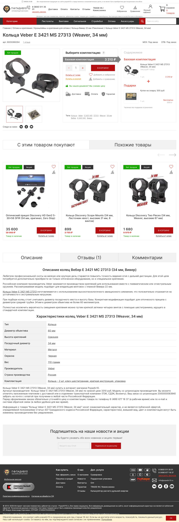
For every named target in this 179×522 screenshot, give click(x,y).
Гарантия (110, 94)
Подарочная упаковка (101, 478)
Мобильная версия (12, 479)
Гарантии (81, 487)
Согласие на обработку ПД (42, 496)
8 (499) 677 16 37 (166, 472)
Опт (92, 483)
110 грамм (54, 362)
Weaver (103, 115)
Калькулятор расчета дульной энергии (109, 491)
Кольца (74, 115)
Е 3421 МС (81, 118)
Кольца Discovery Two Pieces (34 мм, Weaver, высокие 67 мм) (148, 217)
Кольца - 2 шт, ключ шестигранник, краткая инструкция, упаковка (87, 381)
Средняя (53, 337)
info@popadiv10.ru (166, 480)
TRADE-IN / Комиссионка (99, 9)
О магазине (83, 474)
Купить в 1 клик (73, 75)
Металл (52, 349)
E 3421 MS (88, 115)
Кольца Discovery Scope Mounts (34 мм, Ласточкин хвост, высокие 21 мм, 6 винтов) (89, 218)
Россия (52, 374)
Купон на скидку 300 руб (152, 90)
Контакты (75, 9)
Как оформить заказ (66, 474)
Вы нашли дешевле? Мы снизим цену (87, 86)
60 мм (51, 330)
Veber (80, 115)
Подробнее (106, 519)
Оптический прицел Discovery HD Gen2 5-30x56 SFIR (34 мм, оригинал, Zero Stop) (31, 217)
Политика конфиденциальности (16, 496)
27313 (96, 115)
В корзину (46, 230)
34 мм (109, 115)
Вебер (73, 118)
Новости (81, 478)
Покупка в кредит (64, 478)
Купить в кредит (73, 79)
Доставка (53, 9)
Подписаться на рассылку (106, 446)
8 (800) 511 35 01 (165, 469)
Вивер (89, 118)
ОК (171, 518)
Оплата (64, 9)
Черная (52, 355)
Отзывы (86, 9)
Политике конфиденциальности (105, 514)
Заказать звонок (39, 12)
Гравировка (96, 474)
